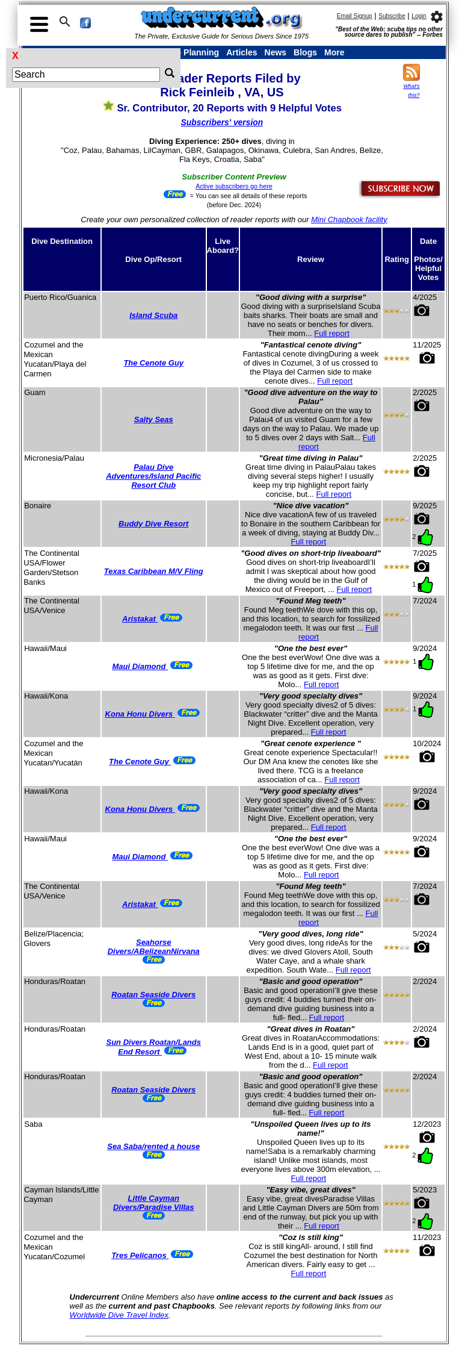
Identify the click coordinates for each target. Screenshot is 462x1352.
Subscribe (391, 16)
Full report (332, 333)
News (276, 52)
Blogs (305, 52)
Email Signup (354, 16)
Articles (241, 52)
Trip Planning (192, 52)
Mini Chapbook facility (349, 219)
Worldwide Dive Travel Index (119, 1314)
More (334, 52)
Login (418, 16)
